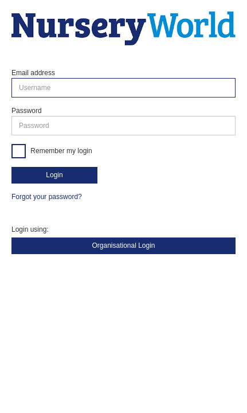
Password (26, 111)
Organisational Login (123, 245)
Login (54, 175)
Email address (33, 73)
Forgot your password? (46, 197)
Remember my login (60, 151)
